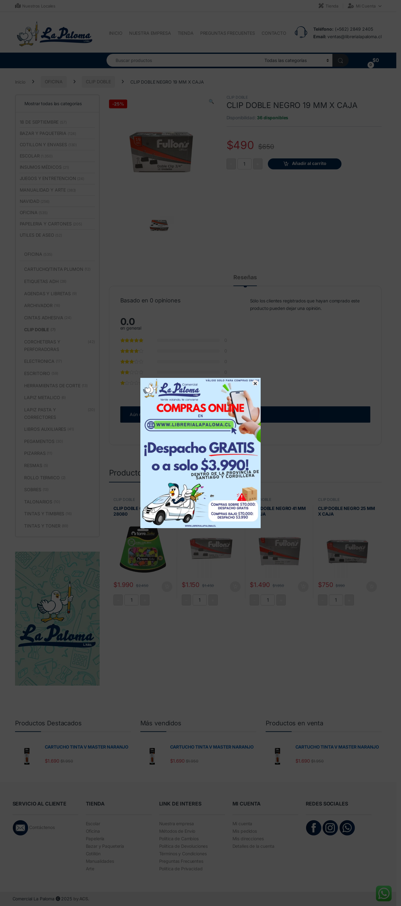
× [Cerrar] (255, 383)
